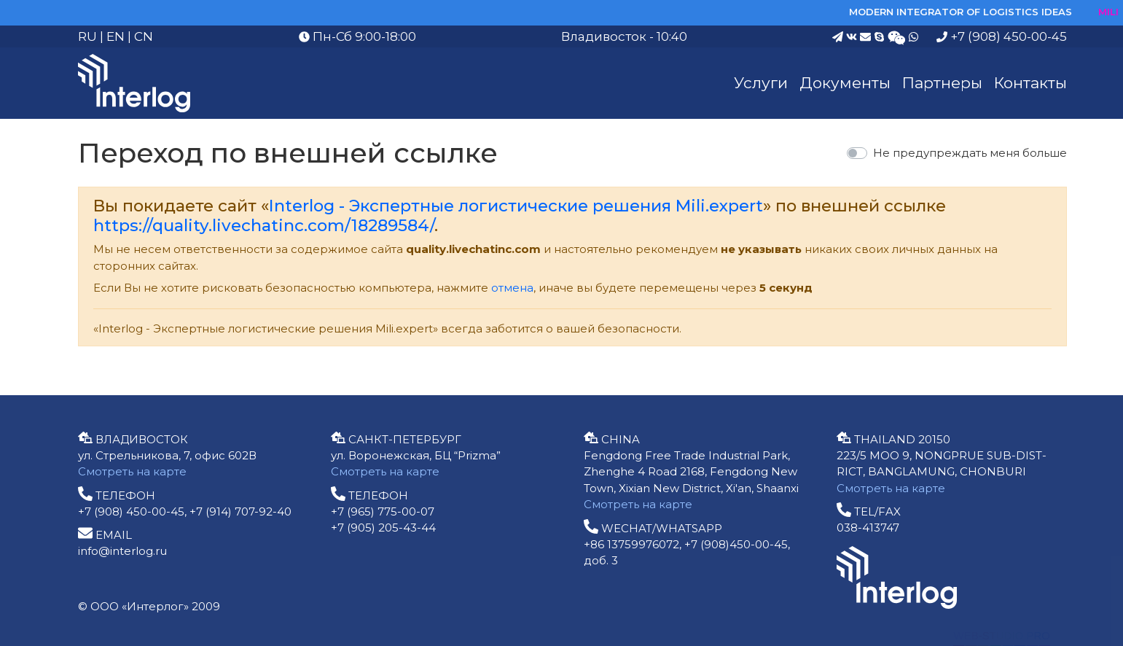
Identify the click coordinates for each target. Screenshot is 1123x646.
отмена (512, 288)
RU (87, 36)
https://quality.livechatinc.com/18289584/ (263, 225)
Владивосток (603, 36)
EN (115, 36)
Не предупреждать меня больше (970, 153)
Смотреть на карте (132, 471)
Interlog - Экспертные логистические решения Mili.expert (516, 205)
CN (143, 36)
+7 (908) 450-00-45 (1001, 36)
